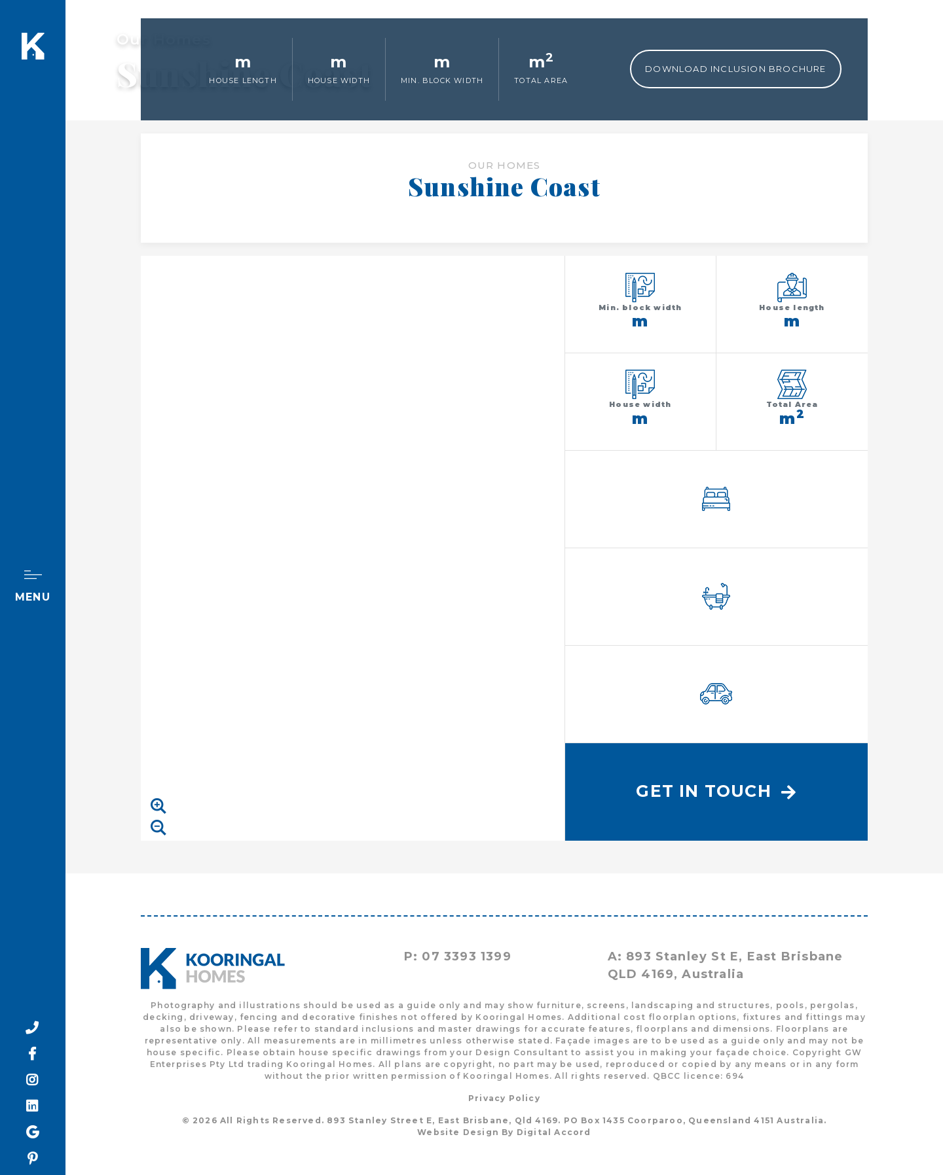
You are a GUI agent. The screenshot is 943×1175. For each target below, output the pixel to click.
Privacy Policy (504, 1098)
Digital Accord (554, 1132)
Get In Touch (716, 791)
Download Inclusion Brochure (735, 68)
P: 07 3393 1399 (457, 956)
